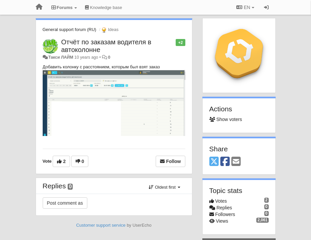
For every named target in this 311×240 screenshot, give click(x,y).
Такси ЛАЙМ (60, 57)
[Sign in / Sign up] (266, 7)
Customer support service (100, 225)
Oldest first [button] (164, 187)
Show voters (225, 119)
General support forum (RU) (69, 29)
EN (245, 7)
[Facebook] (225, 162)
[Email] (236, 162)
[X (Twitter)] (214, 162)
